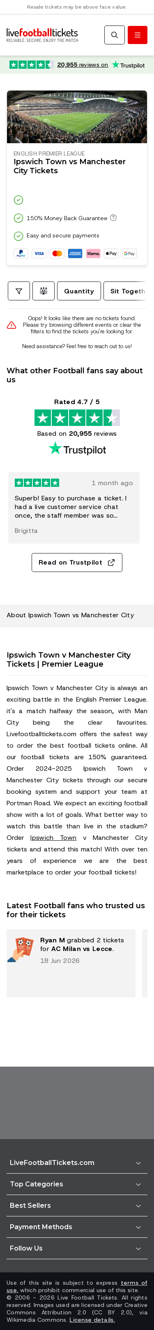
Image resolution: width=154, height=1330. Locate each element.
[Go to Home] (42, 35)
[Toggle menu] (137, 35)
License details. (92, 1319)
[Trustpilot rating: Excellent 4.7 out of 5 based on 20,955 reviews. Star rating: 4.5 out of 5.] (77, 64)
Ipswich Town (53, 837)
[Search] (114, 35)
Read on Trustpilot (77, 562)
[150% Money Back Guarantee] (112, 217)
